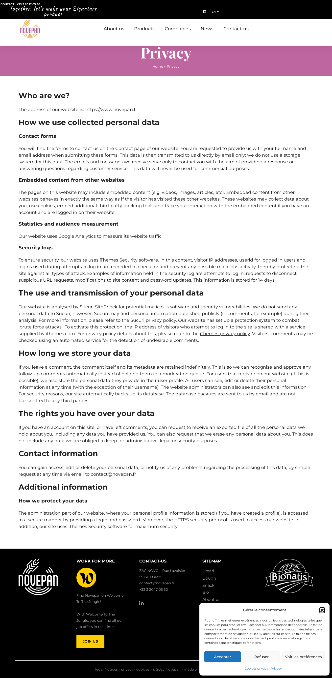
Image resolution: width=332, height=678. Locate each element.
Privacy (276, 668)
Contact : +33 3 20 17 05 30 (23, 8)
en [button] (323, 8)
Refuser (261, 656)
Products (144, 24)
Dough (209, 578)
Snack (208, 585)
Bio (205, 592)
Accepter (222, 656)
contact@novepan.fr (156, 583)
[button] (322, 610)
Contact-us (236, 24)
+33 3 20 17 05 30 (153, 589)
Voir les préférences (303, 656)
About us (114, 24)
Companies (178, 24)
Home (157, 66)
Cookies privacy (256, 668)
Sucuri (137, 320)
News (207, 24)
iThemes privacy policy (225, 333)
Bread (208, 571)
